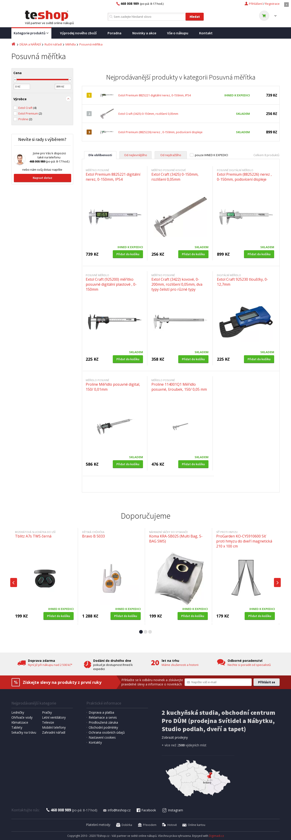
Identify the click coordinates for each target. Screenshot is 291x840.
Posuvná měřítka (91, 44)
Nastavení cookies (102, 737)
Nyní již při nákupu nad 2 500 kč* (50, 665)
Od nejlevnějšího (135, 155)
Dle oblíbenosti (100, 155)
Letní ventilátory (54, 717)
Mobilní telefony (54, 727)
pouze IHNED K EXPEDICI (211, 155)
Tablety (16, 727)
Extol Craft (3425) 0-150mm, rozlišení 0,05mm (148, 114)
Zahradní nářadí (53, 732)
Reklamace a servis (103, 717)
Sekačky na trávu (23, 732)
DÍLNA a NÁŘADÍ (30, 44)
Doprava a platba (101, 712)
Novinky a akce (144, 33)
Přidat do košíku (127, 254)
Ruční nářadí (53, 44)
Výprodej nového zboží (78, 33)
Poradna (114, 33)
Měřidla (70, 44)
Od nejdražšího (170, 155)
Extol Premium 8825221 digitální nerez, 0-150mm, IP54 (154, 95)
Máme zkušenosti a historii (180, 665)
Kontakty (95, 742)
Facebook (146, 810)
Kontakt (206, 33)
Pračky (47, 712)
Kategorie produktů (31, 33)
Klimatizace (19, 722)
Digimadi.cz (216, 836)
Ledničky (17, 712)
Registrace (272, 4)
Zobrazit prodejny (175, 737)
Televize (48, 722)
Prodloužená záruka (103, 722)
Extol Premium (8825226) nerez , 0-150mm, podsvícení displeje (160, 132)
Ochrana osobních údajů (107, 732)
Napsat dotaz (42, 178)
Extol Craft (27, 108)
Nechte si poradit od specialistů (249, 665)
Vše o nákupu (177, 33)
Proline (25, 119)
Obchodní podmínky (103, 727)
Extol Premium (30, 113)
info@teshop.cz (116, 810)
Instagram (172, 810)
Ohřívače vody (22, 717)
